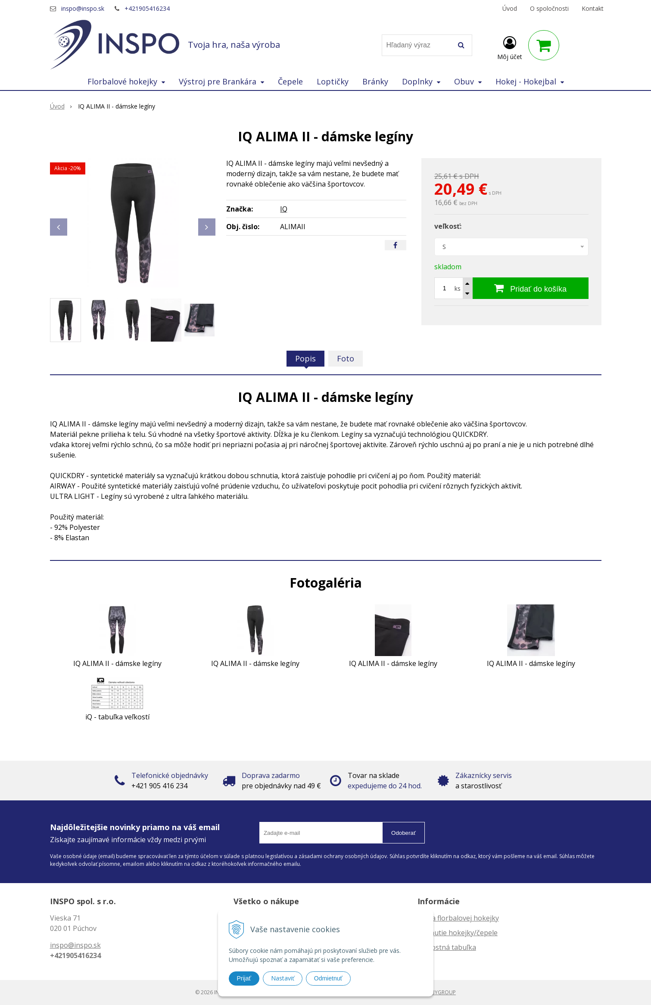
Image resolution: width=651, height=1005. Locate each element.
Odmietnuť (328, 978)
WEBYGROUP (440, 992)
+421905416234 (147, 8)
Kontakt (593, 8)
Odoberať (403, 833)
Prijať (244, 978)
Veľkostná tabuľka (446, 947)
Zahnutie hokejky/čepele (457, 932)
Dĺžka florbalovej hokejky (458, 918)
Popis (305, 358)
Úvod (509, 8)
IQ (283, 209)
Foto (345, 358)
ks (458, 288)
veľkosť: (447, 226)
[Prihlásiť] (509, 47)
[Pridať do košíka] (531, 288)
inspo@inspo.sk (82, 8)
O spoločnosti (549, 8)
